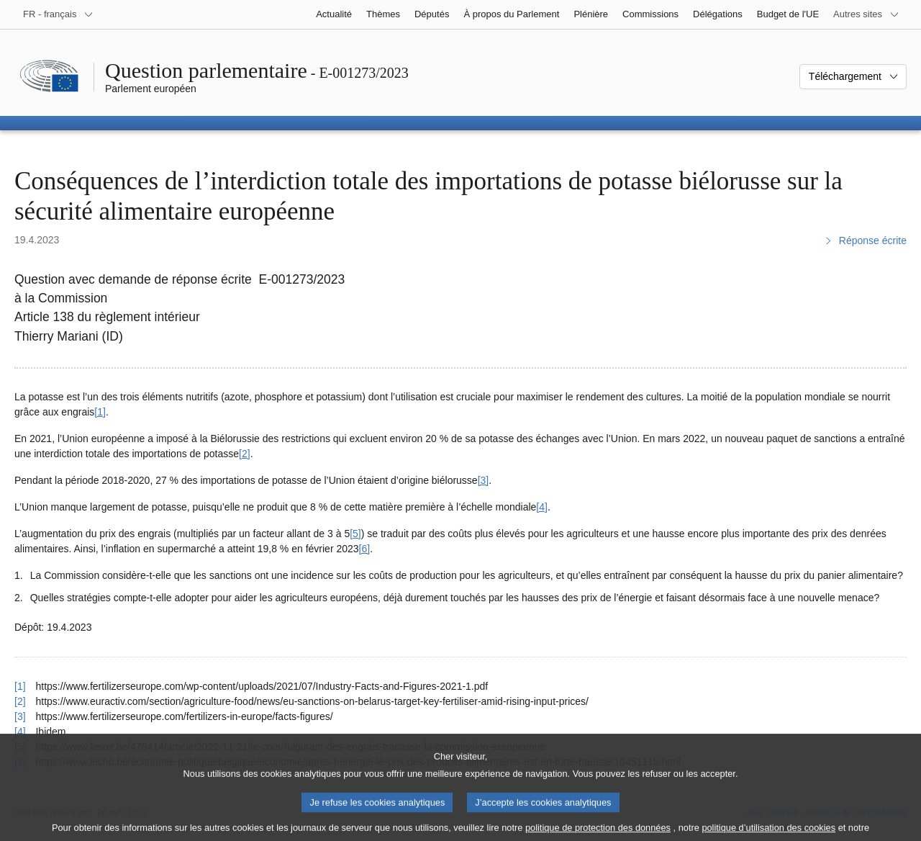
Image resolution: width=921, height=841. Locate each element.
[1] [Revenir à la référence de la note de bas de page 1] (20, 686)
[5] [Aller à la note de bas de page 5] (355, 533)
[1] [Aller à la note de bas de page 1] (100, 412)
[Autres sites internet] (866, 14)
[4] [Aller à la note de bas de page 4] (542, 507)
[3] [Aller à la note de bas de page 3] (483, 480)
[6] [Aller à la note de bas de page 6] (365, 548)
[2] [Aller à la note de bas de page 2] (244, 453)
